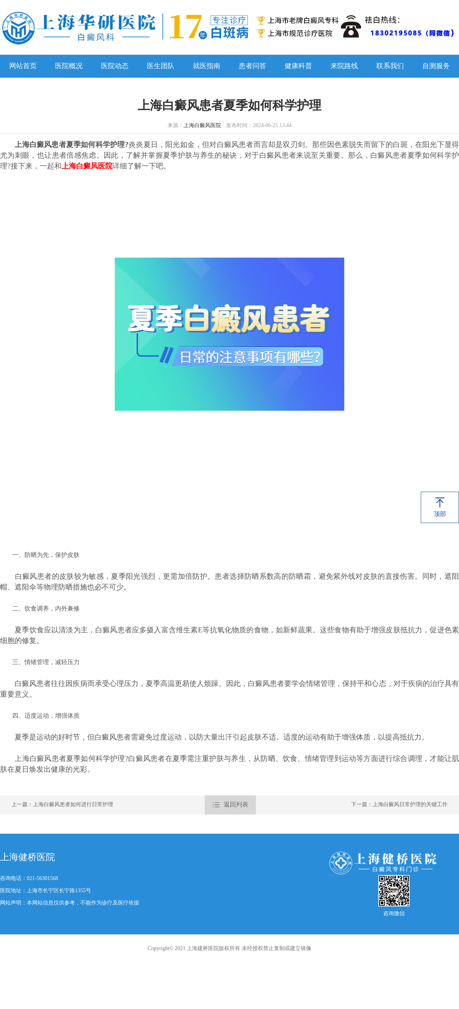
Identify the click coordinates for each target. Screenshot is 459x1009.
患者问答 (252, 66)
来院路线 (344, 66)
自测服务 (436, 66)
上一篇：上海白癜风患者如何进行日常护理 (62, 805)
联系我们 (390, 66)
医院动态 (115, 66)
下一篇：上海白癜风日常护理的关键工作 (399, 805)
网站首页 (23, 66)
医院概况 (69, 66)
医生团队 (160, 66)
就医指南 (206, 66)
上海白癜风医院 (202, 126)
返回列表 (230, 805)
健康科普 (298, 66)
